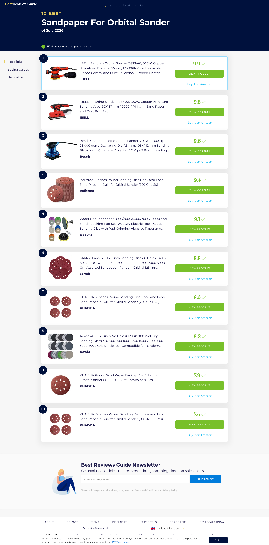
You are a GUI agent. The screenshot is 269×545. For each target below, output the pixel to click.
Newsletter (16, 77)
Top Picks (15, 61)
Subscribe (205, 479)
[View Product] (134, 73)
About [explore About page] (49, 522)
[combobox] (134, 5)
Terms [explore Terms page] (95, 522)
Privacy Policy (120, 541)
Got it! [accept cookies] (218, 540)
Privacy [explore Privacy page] (72, 522)
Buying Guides (18, 69)
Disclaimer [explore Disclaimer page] (119, 522)
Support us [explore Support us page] (149, 522)
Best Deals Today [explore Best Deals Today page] (212, 522)
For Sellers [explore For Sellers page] (178, 522)
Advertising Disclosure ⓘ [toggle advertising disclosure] (95, 528)
